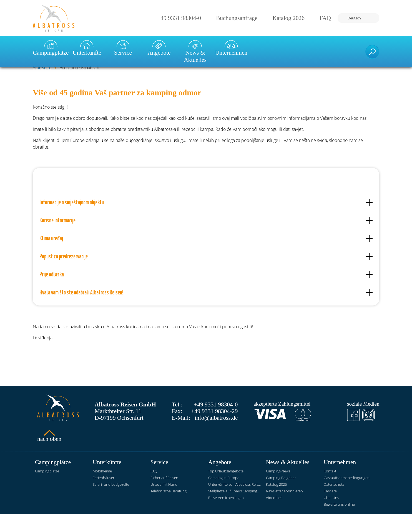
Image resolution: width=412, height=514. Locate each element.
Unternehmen (231, 48)
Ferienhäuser (103, 477)
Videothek (274, 497)
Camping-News (278, 471)
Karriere (330, 490)
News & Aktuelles (195, 51)
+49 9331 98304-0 (179, 18)
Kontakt (330, 471)
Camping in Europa (223, 477)
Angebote (159, 48)
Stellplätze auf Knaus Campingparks (235, 490)
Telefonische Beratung (168, 490)
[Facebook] (353, 415)
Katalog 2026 (288, 18)
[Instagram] (368, 415)
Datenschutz (334, 484)
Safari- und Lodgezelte (111, 484)
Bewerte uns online (339, 504)
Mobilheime (102, 471)
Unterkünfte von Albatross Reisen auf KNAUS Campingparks (235, 484)
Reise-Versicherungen (226, 497)
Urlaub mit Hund (163, 484)
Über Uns (331, 497)
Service (123, 48)
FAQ (325, 18)
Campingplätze (51, 48)
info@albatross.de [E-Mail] (216, 417)
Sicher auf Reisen (164, 477)
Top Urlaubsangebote (225, 471)
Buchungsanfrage (236, 18)
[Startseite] (53, 18)
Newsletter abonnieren (284, 490)
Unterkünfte (86, 48)
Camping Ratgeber (281, 477)
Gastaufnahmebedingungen (347, 477)
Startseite (42, 68)
